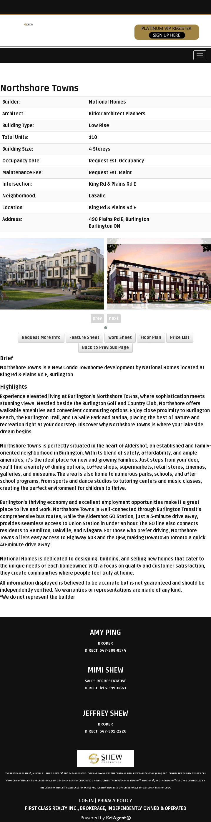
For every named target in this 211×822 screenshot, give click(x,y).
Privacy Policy (115, 801)
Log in (86, 801)
